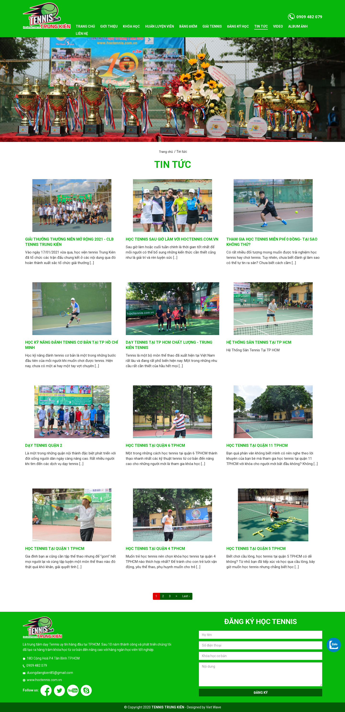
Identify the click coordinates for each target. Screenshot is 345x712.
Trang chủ (85, 26)
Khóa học (131, 26)
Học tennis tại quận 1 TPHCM (54, 548)
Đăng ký (261, 692)
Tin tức (261, 26)
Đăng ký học (238, 26)
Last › (186, 596)
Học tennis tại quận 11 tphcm (257, 445)
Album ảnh (298, 26)
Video (278, 26)
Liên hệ (82, 33)
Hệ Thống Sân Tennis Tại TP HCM (258, 342)
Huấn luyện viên (159, 26)
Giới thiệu (109, 26)
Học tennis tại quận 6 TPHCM (155, 445)
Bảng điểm (188, 26)
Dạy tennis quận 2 (43, 445)
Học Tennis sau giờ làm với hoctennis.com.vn (172, 239)
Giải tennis (212, 26)
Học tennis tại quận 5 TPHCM (256, 548)
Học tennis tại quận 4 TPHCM (155, 548)
